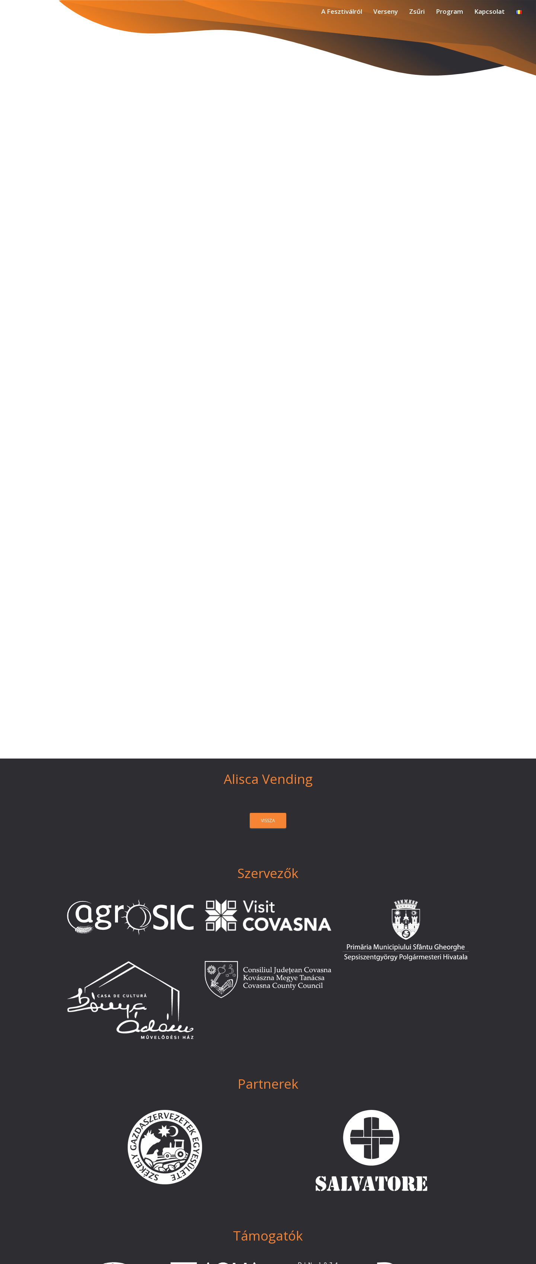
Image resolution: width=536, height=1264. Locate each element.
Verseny (385, 11)
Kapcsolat (489, 11)
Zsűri (417, 11)
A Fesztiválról (341, 11)
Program (449, 11)
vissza (268, 820)
